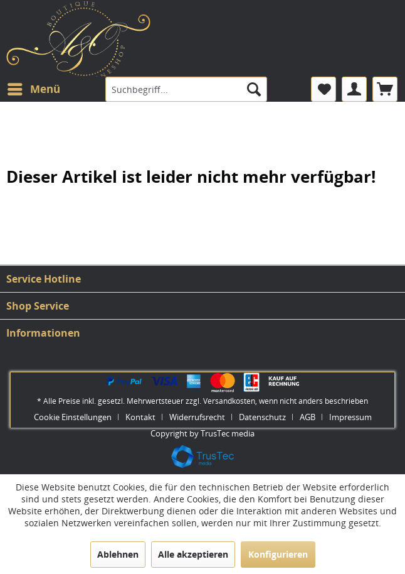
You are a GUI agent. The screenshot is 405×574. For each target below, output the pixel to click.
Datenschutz (262, 417)
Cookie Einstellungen (73, 417)
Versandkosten (229, 401)
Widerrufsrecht (197, 417)
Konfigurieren (278, 554)
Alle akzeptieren (193, 554)
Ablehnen (118, 554)
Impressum (350, 417)
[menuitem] (33, 89)
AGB (307, 417)
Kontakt (140, 417)
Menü (34, 87)
